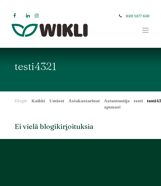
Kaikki (38, 100)
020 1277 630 (138, 16)
